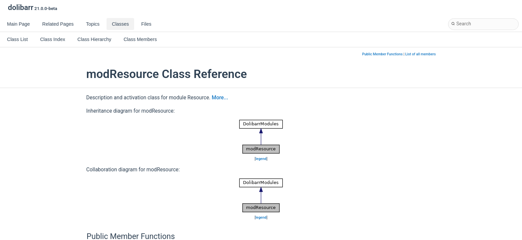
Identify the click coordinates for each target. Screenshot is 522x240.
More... (220, 98)
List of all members (420, 54)
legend (261, 159)
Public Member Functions (382, 54)
